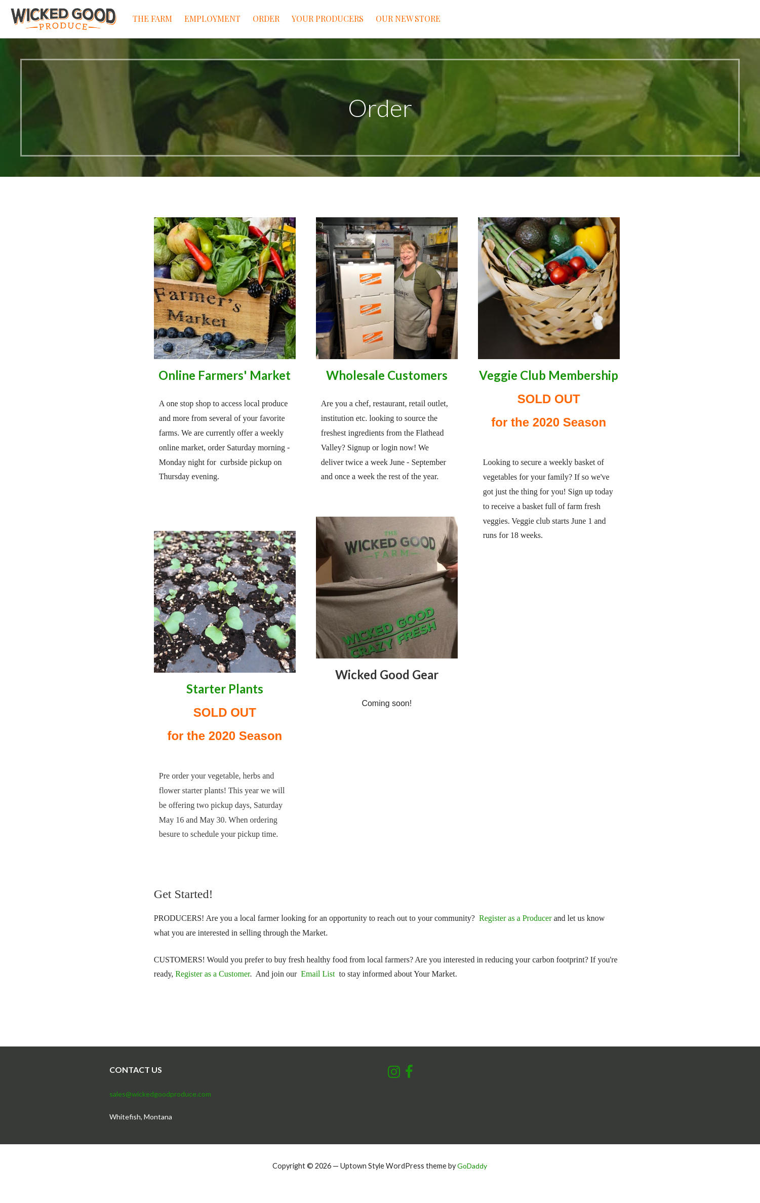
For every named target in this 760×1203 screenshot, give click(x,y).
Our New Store (408, 18)
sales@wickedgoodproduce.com (160, 1094)
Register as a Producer (515, 918)
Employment (212, 18)
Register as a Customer (212, 973)
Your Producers (328, 18)
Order (266, 18)
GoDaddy (472, 1165)
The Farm (152, 18)
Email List (318, 973)
